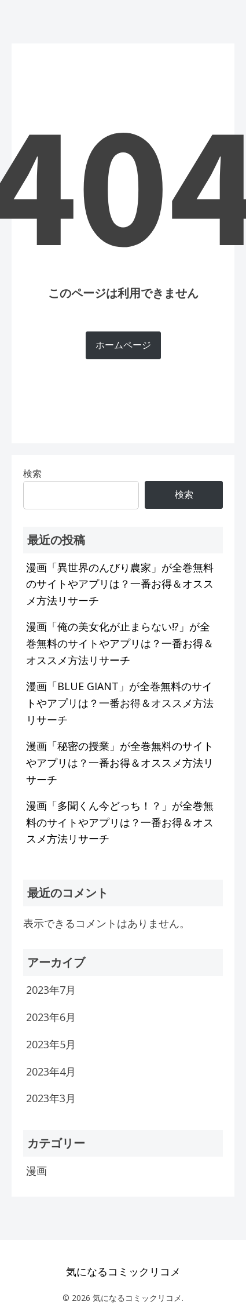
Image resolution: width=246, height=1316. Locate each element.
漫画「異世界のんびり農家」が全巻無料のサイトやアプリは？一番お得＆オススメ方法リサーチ (120, 584)
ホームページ (123, 344)
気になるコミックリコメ (123, 1271)
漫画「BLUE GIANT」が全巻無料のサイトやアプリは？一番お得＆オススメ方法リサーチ (120, 703)
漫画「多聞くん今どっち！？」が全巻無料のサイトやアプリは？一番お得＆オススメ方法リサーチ (120, 822)
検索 (184, 494)
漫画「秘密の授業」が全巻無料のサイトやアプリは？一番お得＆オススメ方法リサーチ (120, 762)
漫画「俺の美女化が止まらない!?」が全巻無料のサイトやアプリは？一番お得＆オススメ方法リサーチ (120, 643)
